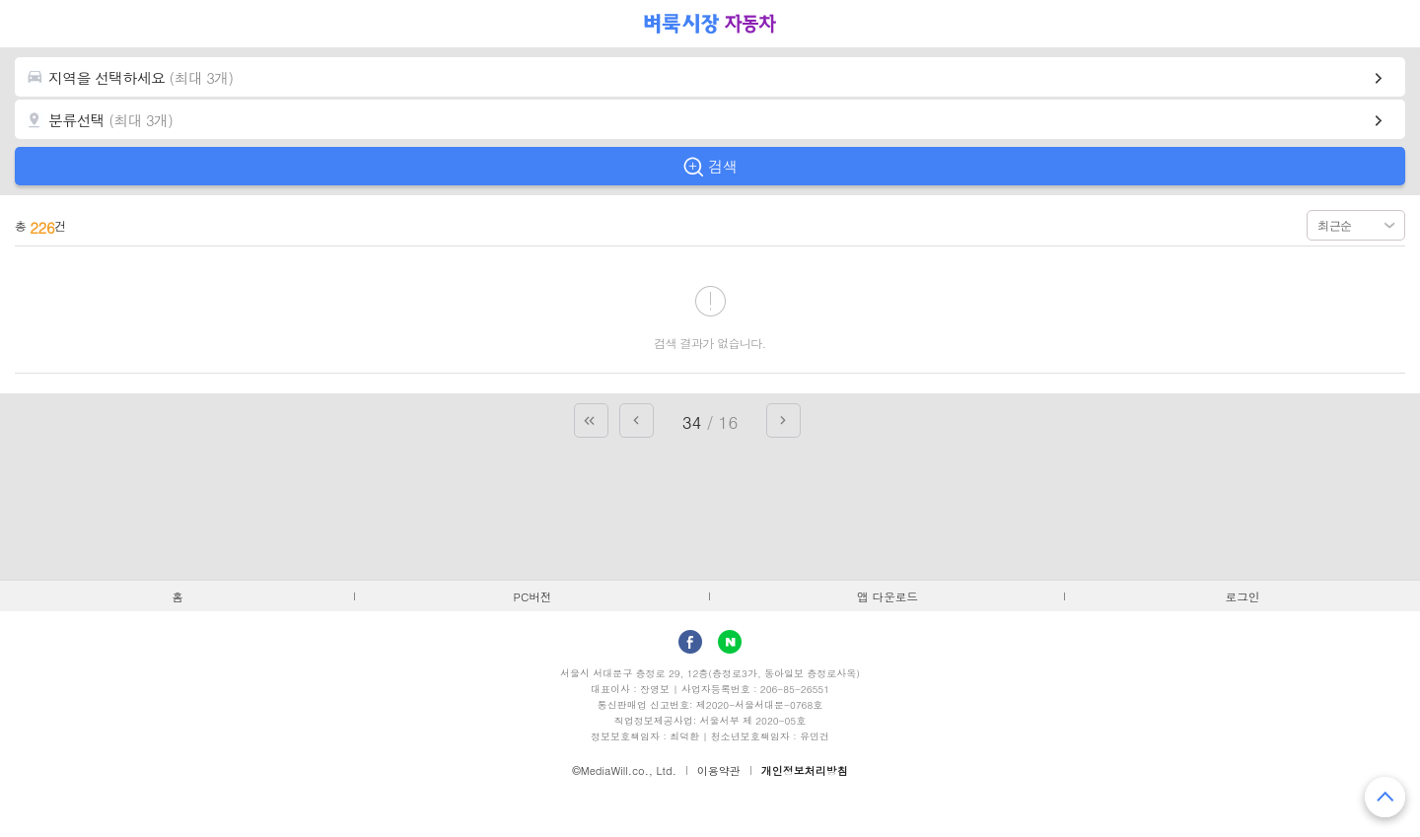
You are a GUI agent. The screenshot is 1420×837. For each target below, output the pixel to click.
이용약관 (719, 770)
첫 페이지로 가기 (591, 420)
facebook (690, 642)
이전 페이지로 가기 (636, 420)
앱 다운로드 (887, 596)
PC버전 (533, 596)
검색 (723, 166)
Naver (730, 642)
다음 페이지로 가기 (783, 420)
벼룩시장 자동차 (710, 23)
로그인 (1243, 596)
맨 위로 (1385, 797)
